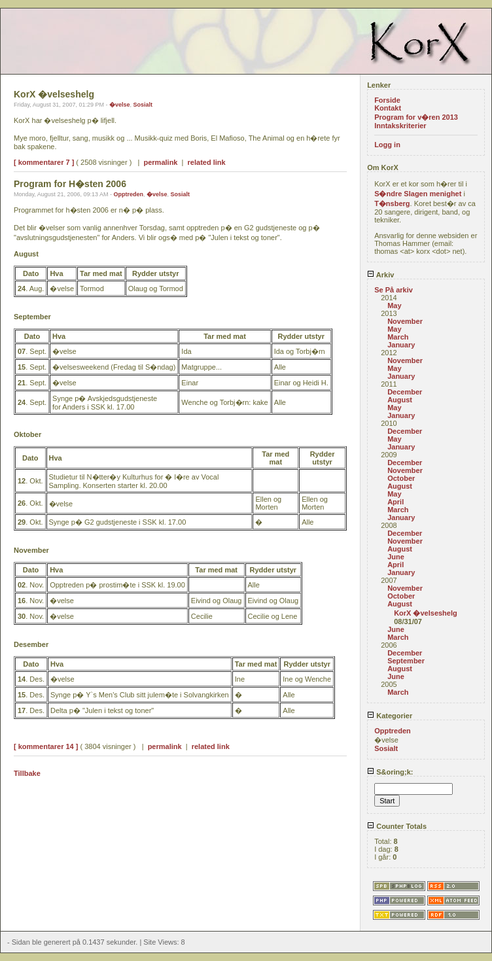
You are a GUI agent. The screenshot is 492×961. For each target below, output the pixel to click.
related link (207, 162)
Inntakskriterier (400, 126)
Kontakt (387, 108)
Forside (387, 100)
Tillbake (27, 773)
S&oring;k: (390, 772)
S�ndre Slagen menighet (417, 194)
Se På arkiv (393, 290)
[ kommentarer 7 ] (44, 162)
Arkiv (380, 275)
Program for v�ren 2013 (416, 117)
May (394, 305)
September (406, 661)
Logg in (387, 145)
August (399, 400)
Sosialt (142, 104)
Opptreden (128, 194)
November (405, 321)
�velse (119, 104)
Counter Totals (397, 826)
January (401, 345)
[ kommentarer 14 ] (46, 746)
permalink (161, 162)
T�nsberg (392, 203)
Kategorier (389, 716)
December (404, 392)
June (395, 557)
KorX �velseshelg (425, 613)
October (401, 478)
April (395, 502)
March (397, 337)
